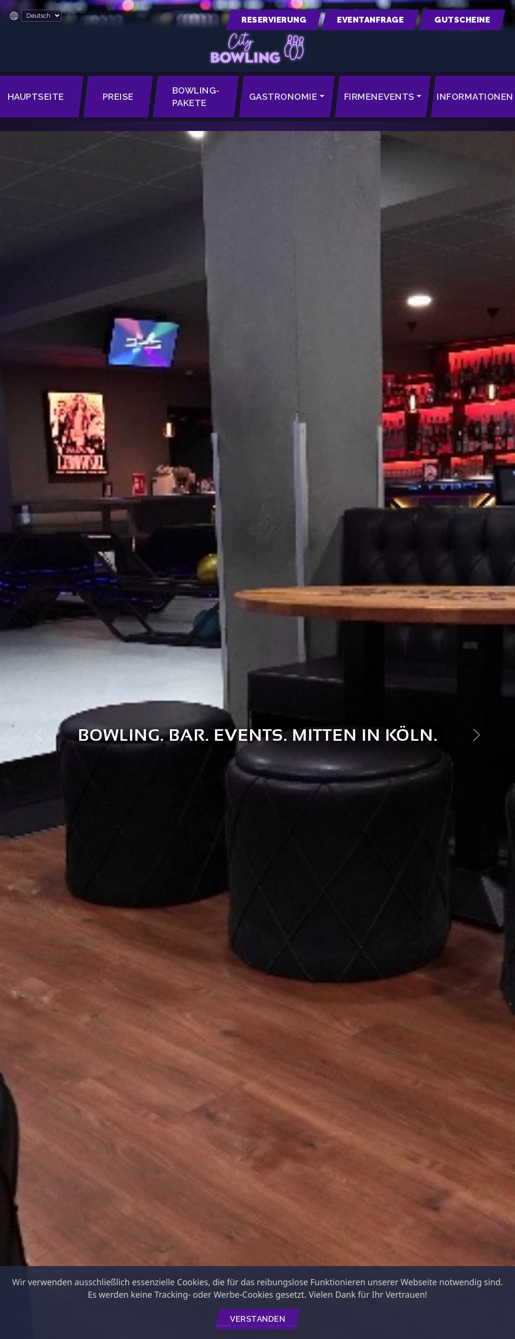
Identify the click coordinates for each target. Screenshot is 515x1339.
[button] (274, 20)
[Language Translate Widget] (41, 16)
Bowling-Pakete (196, 96)
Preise (118, 97)
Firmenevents (379, 97)
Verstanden (257, 1319)
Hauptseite (36, 97)
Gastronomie (283, 97)
